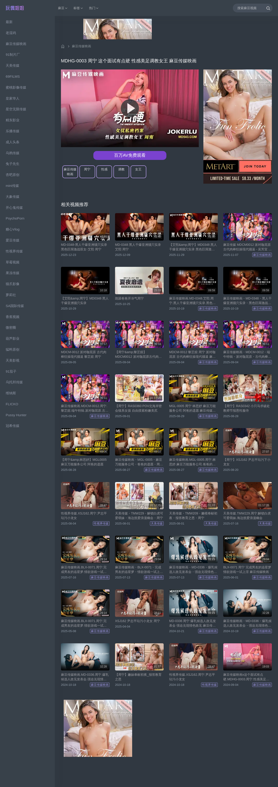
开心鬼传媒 (14, 207)
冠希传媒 (12, 426)
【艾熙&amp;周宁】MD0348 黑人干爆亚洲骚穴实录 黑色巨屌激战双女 (193, 247)
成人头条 (12, 142)
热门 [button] (94, 8)
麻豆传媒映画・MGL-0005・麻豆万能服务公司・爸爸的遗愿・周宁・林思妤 (138, 462)
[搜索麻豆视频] (253, 8)
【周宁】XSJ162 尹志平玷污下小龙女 (246, 462)
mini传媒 (12, 186)
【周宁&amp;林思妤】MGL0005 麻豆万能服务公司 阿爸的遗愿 (84, 462)
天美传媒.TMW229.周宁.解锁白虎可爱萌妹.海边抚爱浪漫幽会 (247, 515)
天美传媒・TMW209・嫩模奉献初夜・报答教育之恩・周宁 (193, 515)
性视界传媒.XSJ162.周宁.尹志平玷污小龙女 (84, 515)
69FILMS (13, 76)
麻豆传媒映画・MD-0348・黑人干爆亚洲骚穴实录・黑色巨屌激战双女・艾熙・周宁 (247, 301)
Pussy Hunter (16, 415)
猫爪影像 (12, 284)
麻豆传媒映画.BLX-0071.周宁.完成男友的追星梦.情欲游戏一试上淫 (84, 569)
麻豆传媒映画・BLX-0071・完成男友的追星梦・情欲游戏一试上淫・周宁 (138, 569)
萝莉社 (11, 295)
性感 (104, 169)
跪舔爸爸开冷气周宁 (129, 298)
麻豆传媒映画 (16, 44)
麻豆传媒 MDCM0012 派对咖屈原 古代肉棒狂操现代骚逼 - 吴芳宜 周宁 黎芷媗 (247, 247)
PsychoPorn (15, 218)
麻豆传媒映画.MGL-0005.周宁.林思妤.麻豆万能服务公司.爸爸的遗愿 (192, 462)
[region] (27, 401)
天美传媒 (12, 65)
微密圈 (11, 327)
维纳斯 (11, 393)
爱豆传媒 (12, 240)
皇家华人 (12, 98)
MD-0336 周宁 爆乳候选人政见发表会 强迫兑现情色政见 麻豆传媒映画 (192, 623)
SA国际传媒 (15, 306)
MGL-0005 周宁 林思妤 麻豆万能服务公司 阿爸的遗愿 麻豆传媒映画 (192, 408)
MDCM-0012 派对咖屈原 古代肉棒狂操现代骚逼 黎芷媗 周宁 (83, 354)
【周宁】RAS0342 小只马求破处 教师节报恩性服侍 (246, 408)
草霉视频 (12, 262)
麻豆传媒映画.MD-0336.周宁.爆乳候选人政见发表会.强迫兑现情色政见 (85, 677)
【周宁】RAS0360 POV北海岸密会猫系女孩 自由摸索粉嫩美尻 (138, 408)
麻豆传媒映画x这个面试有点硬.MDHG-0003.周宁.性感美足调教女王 (246, 677)
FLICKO (12, 404)
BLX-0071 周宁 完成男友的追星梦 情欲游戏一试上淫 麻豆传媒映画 (247, 569)
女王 (138, 169)
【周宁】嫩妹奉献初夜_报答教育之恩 (138, 677)
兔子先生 (12, 164)
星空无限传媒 (16, 109)
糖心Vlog (12, 229)
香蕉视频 (12, 317)
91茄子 (11, 371)
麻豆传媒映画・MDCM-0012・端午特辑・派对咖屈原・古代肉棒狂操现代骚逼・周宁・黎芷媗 (247, 354)
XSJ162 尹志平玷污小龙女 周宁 (137, 621)
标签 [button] (78, 8)
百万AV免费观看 (130, 155)
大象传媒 (12, 197)
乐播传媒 (12, 131)
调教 (121, 169)
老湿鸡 (11, 33)
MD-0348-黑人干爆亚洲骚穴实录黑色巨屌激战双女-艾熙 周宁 (84, 247)
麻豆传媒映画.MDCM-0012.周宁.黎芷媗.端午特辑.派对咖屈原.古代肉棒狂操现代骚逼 (84, 408)
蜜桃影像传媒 (16, 87)
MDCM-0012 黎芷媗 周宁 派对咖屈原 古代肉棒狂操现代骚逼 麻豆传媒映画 (192, 354)
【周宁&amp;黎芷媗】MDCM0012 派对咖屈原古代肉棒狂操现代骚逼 (138, 354)
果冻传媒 (12, 273)
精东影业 (12, 120)
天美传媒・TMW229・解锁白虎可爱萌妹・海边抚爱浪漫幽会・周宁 (139, 515)
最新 (9, 22)
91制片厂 (13, 54)
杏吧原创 (12, 175)
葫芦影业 (12, 338)
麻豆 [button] (63, 8)
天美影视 (12, 360)
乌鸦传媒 (12, 153)
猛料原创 (12, 349)
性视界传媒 (14, 251)
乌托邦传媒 (14, 382)
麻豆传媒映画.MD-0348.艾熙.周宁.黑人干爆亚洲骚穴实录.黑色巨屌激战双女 (192, 301)
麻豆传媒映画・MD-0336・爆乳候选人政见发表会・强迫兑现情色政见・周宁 (193, 569)
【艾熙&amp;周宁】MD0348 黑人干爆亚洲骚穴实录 (85, 301)
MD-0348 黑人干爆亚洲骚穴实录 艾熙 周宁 (138, 247)
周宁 (87, 169)
